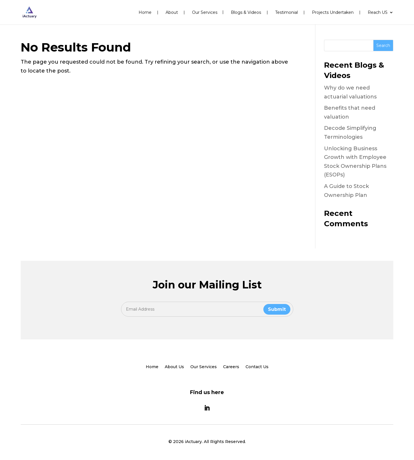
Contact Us (257, 367)
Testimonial (286, 12)
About (172, 12)
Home (145, 12)
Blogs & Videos (246, 12)
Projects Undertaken (333, 12)
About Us (174, 367)
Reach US (378, 12)
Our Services (204, 12)
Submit (277, 309)
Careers (231, 367)
